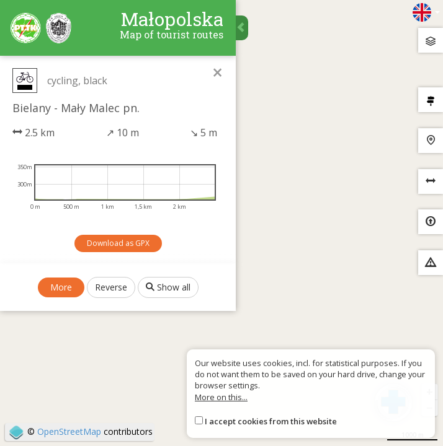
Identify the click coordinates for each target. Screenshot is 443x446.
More (61, 287)
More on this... (221, 397)
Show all (168, 287)
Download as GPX (118, 243)
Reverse (111, 287)
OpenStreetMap (69, 431)
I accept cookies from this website (271, 421)
